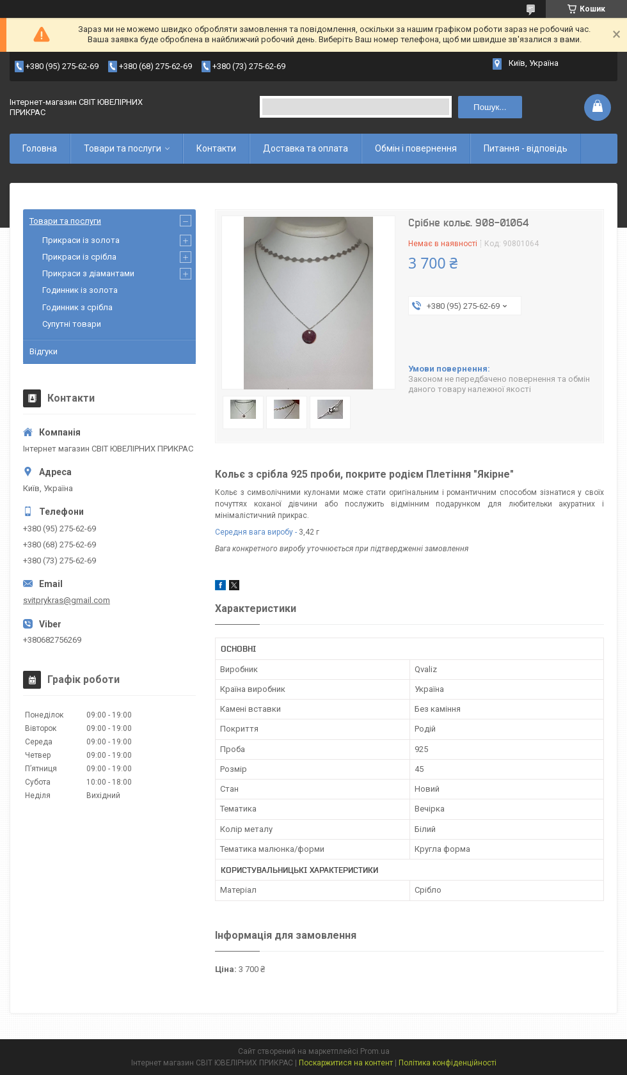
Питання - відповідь (525, 148)
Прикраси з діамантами (88, 273)
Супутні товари (71, 324)
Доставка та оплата (305, 148)
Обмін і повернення (416, 148)
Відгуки (43, 351)
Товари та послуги (122, 148)
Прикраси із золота (81, 240)
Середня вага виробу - (256, 532)
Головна (39, 148)
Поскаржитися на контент (346, 1062)
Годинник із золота (80, 290)
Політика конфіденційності (447, 1062)
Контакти (216, 148)
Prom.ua (375, 1051)
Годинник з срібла (77, 307)
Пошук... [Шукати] (489, 107)
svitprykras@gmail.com (66, 600)
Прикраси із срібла (79, 257)
